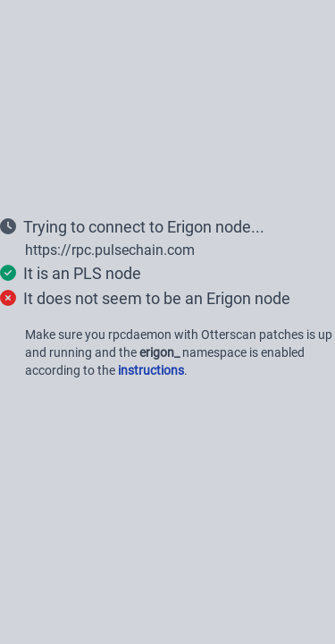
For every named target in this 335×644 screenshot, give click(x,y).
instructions (151, 370)
